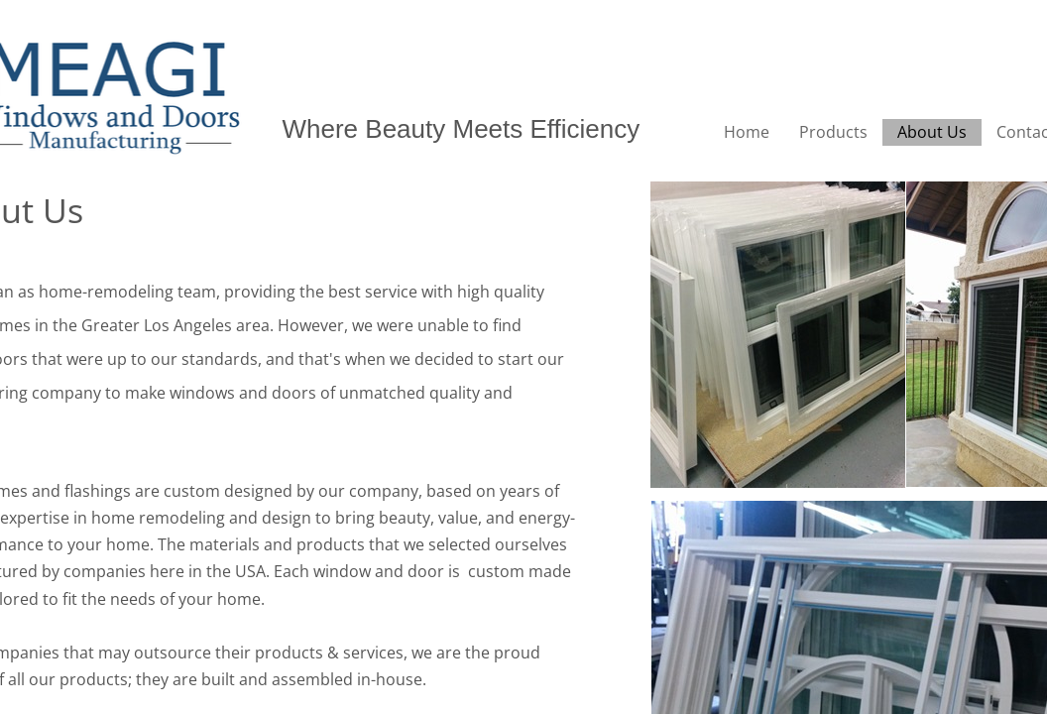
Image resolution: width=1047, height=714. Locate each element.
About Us (932, 132)
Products (833, 132)
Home (746, 132)
